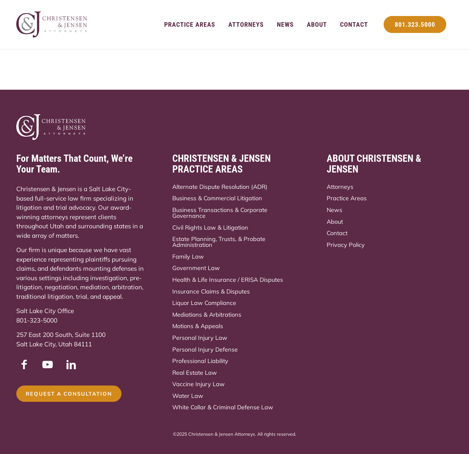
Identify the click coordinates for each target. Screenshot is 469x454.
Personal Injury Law (199, 337)
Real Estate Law (194, 372)
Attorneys (340, 186)
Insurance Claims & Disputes (211, 291)
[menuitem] (190, 24)
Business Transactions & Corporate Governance (219, 212)
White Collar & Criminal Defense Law (222, 407)
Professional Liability (200, 361)
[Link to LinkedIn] (71, 364)
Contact (337, 233)
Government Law (196, 268)
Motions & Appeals (197, 326)
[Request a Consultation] (68, 394)
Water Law (187, 396)
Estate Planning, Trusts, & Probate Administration (218, 242)
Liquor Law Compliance (204, 303)
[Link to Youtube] (47, 364)
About (335, 221)
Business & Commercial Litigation (217, 198)
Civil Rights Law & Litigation (210, 227)
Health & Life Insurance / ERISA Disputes (227, 279)
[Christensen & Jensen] (52, 24)
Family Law (188, 256)
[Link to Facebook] (24, 364)
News (334, 210)
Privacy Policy (346, 245)
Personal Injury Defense (205, 349)
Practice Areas (347, 198)
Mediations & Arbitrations (206, 314)
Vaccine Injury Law (198, 384)
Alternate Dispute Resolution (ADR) (219, 186)
